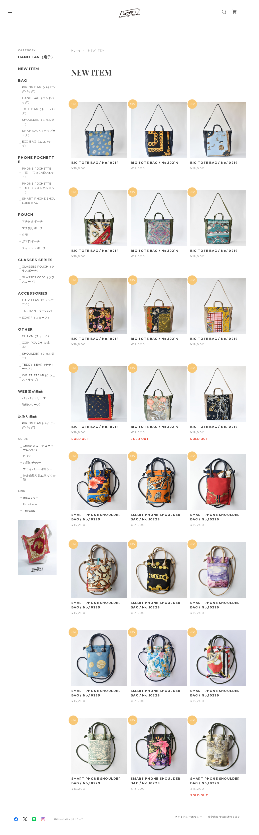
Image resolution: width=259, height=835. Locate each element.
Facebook (30, 504)
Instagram (31, 497)
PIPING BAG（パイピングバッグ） (39, 89)
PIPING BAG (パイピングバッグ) (38, 425)
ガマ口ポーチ (31, 241)
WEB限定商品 (30, 391)
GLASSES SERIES (35, 260)
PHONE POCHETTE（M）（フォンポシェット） (38, 188)
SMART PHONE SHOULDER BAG (39, 201)
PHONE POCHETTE (36, 160)
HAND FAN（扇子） (36, 57)
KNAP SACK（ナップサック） (39, 133)
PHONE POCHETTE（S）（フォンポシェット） (38, 173)
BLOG (27, 456)
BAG (22, 81)
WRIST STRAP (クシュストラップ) (38, 377)
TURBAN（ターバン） (38, 311)
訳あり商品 (27, 416)
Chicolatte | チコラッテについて (38, 447)
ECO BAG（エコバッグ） (36, 144)
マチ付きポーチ (32, 221)
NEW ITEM (28, 69)
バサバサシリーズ (34, 398)
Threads (29, 510)
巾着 (25, 234)
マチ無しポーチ (32, 228)
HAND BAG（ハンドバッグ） (38, 100)
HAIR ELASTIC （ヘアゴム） (38, 302)
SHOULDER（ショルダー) (38, 356)
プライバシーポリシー (38, 469)
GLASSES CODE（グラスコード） (38, 279)
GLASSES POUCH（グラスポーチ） (38, 269)
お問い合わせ (32, 462)
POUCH (25, 215)
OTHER (25, 329)
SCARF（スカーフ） (36, 317)
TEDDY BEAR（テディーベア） (38, 367)
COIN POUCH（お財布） (36, 345)
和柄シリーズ (31, 404)
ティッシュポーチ (34, 248)
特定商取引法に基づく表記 (39, 477)
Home (75, 50)
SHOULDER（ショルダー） (38, 122)
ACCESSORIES (33, 293)
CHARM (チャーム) (35, 336)
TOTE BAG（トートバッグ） (39, 111)
